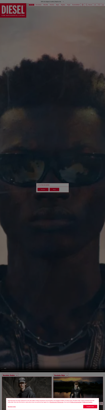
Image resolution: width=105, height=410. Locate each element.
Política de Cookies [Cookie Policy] (87, 402)
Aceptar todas (90, 406)
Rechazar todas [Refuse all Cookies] (12, 406)
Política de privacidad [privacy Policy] (75, 402)
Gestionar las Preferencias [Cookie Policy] (56, 402)
